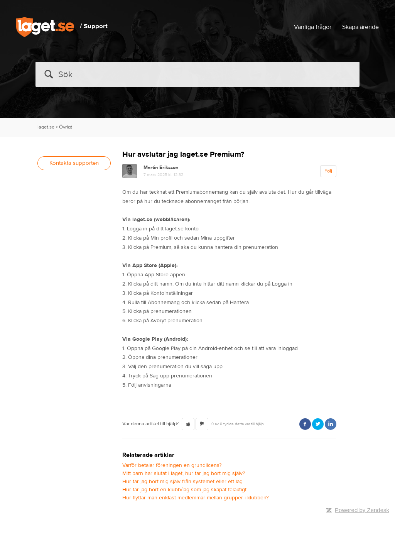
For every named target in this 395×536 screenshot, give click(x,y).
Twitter (318, 424)
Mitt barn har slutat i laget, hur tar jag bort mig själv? (183, 473)
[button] (188, 424)
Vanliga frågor (312, 27)
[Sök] (197, 74)
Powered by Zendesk (362, 510)
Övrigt (65, 127)
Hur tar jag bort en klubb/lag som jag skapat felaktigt (184, 489)
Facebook (305, 424)
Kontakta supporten (74, 163)
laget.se (45, 127)
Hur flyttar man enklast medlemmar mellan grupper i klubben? (195, 497)
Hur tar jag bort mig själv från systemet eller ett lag (182, 481)
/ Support (94, 26)
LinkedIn (330, 424)
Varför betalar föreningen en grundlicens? (171, 465)
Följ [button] (328, 171)
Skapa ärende (360, 27)
